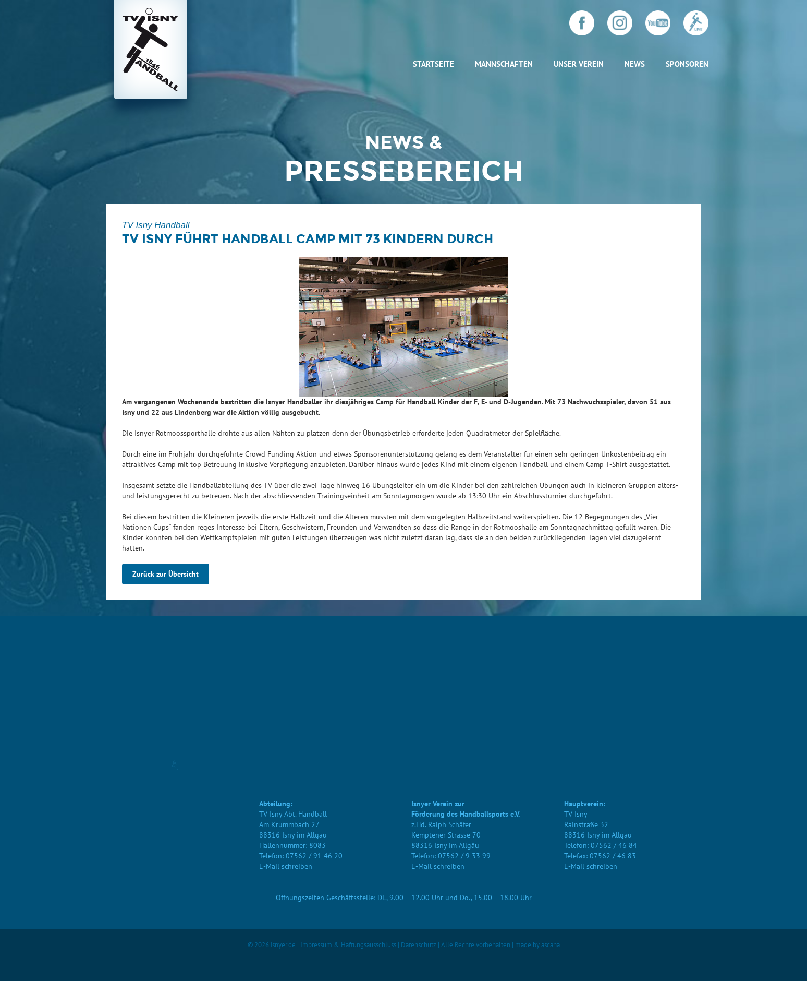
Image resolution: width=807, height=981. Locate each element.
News (635, 64)
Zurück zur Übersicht (165, 574)
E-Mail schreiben (285, 866)
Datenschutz (418, 944)
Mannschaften (504, 64)
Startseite (433, 64)
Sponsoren (687, 64)
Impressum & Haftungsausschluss (348, 944)
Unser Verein (579, 64)
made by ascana (537, 944)
